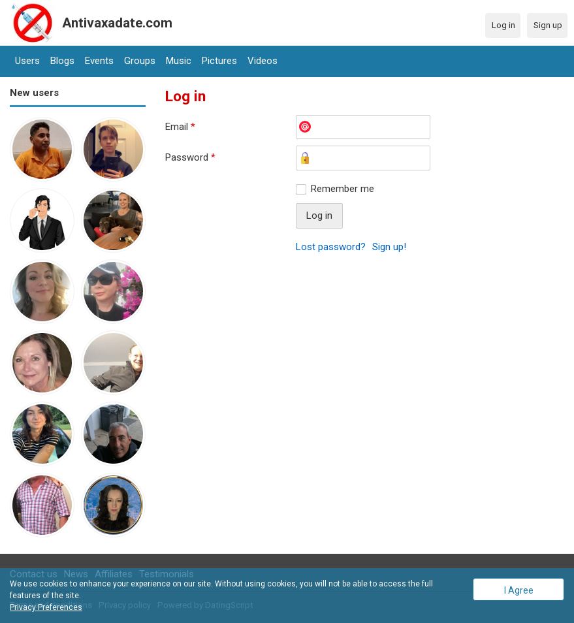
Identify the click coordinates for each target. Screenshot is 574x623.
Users (27, 61)
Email (180, 127)
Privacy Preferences (46, 607)
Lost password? (331, 247)
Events (99, 61)
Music (178, 61)
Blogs (62, 61)
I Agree (519, 590)
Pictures (219, 61)
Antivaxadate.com (117, 23)
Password (190, 157)
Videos (262, 61)
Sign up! (389, 247)
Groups (139, 61)
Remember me (342, 189)
